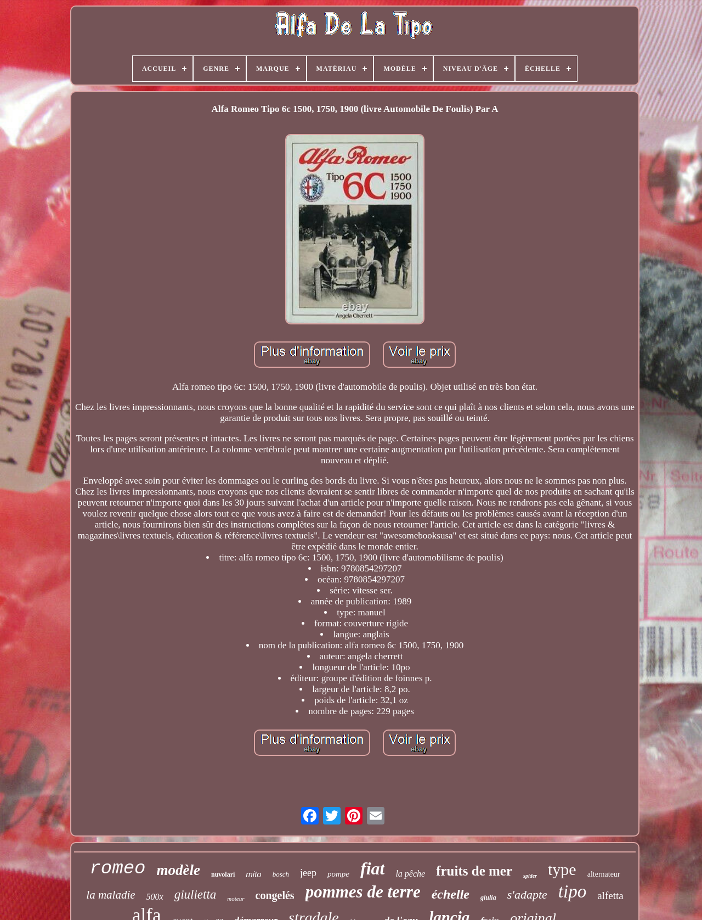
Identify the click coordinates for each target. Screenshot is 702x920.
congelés (275, 895)
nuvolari (223, 874)
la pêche (410, 873)
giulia (488, 897)
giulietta (195, 894)
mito (253, 874)
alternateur (603, 874)
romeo (117, 868)
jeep (308, 872)
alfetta (610, 895)
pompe (338, 873)
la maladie (110, 894)
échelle (450, 894)
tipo (572, 891)
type (562, 869)
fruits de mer (474, 870)
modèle (178, 870)
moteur (235, 898)
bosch (281, 874)
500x (154, 896)
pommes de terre (363, 891)
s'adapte (527, 894)
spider (530, 876)
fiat (372, 868)
